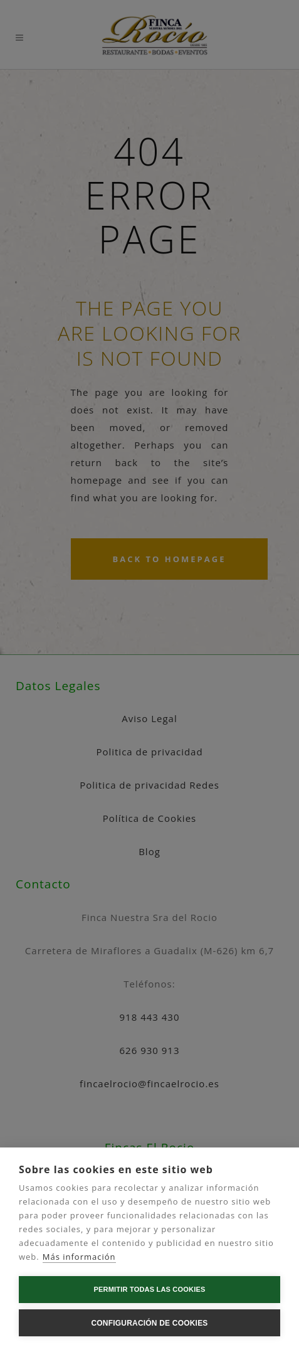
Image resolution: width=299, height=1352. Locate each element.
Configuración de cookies (149, 1323)
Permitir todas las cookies (150, 1289)
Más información (79, 1256)
